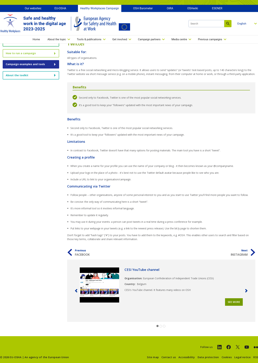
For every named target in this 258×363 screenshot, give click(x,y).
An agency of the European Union (47, 357)
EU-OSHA (60, 8)
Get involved (119, 39)
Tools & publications (89, 39)
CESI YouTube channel (142, 269)
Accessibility (186, 357)
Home (36, 39)
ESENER (217, 8)
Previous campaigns (210, 39)
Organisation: (133, 278)
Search (227, 23)
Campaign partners (149, 39)
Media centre (179, 39)
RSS (255, 357)
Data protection (208, 357)
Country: (130, 284)
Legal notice (242, 357)
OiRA (170, 8)
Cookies (227, 357)
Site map (153, 357)
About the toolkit (17, 75)
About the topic (56, 39)
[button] (76, 290)
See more (234, 302)
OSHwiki (192, 8)
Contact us (168, 357)
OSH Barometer (143, 8)
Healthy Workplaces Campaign (99, 8)
